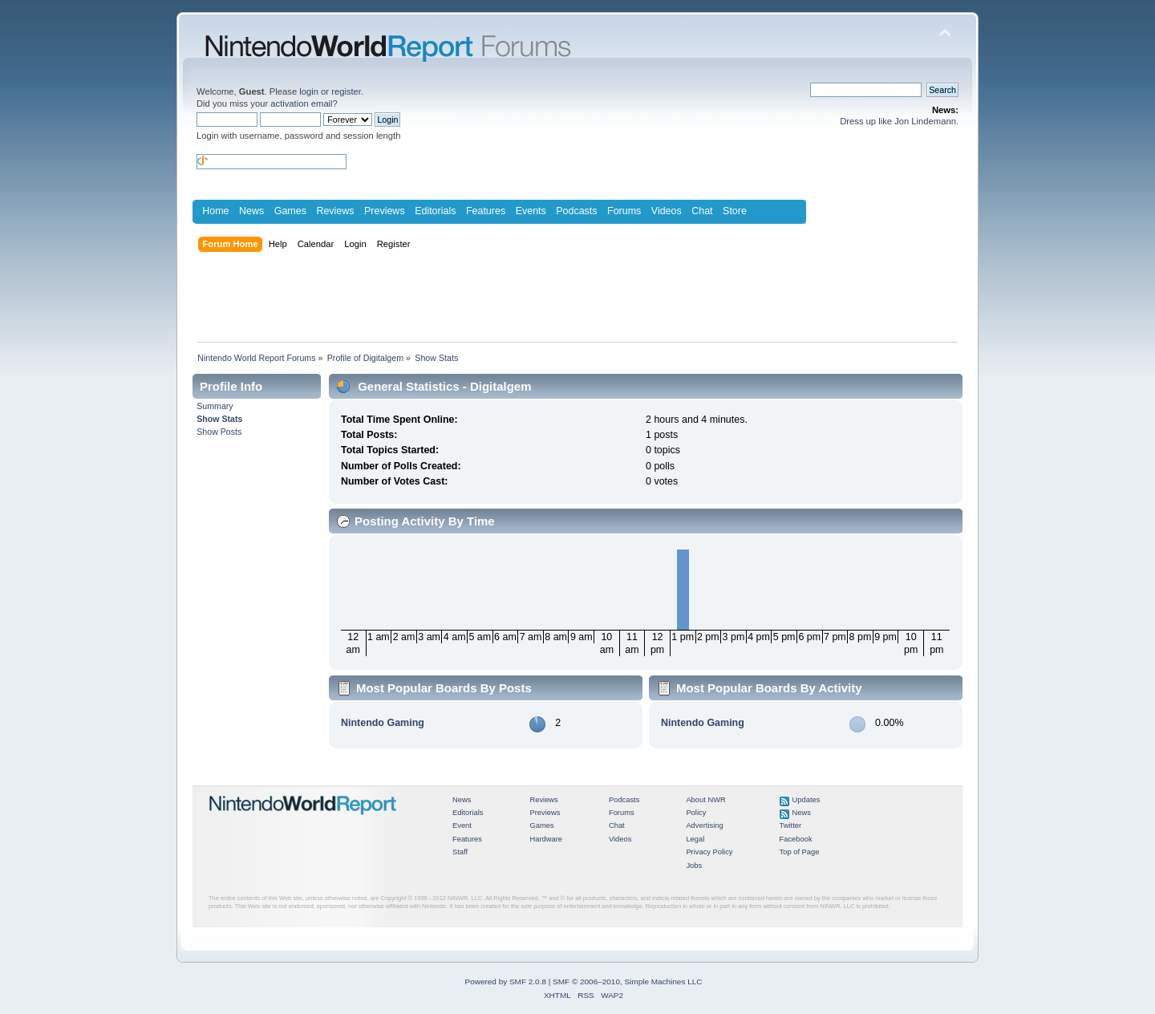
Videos (666, 211)
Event (462, 825)
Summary (215, 406)
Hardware (545, 839)
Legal (695, 839)
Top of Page (800, 852)
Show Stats (219, 419)
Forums (624, 211)
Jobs (694, 866)
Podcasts (576, 211)
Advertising (704, 825)
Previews (384, 211)
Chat (701, 211)
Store (735, 211)
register (346, 91)
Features (485, 211)
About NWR (705, 800)
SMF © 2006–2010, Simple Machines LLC (627, 981)
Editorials (435, 211)
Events (531, 211)
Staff (460, 852)
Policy (696, 813)
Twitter (791, 825)
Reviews (335, 211)
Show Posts (219, 431)
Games (290, 211)
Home (215, 211)
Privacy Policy (709, 852)
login (308, 91)
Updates (806, 800)
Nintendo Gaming (382, 722)
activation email (301, 103)
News (251, 211)
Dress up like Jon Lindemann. (899, 121)
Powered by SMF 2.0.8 (505, 981)
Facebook (796, 839)
